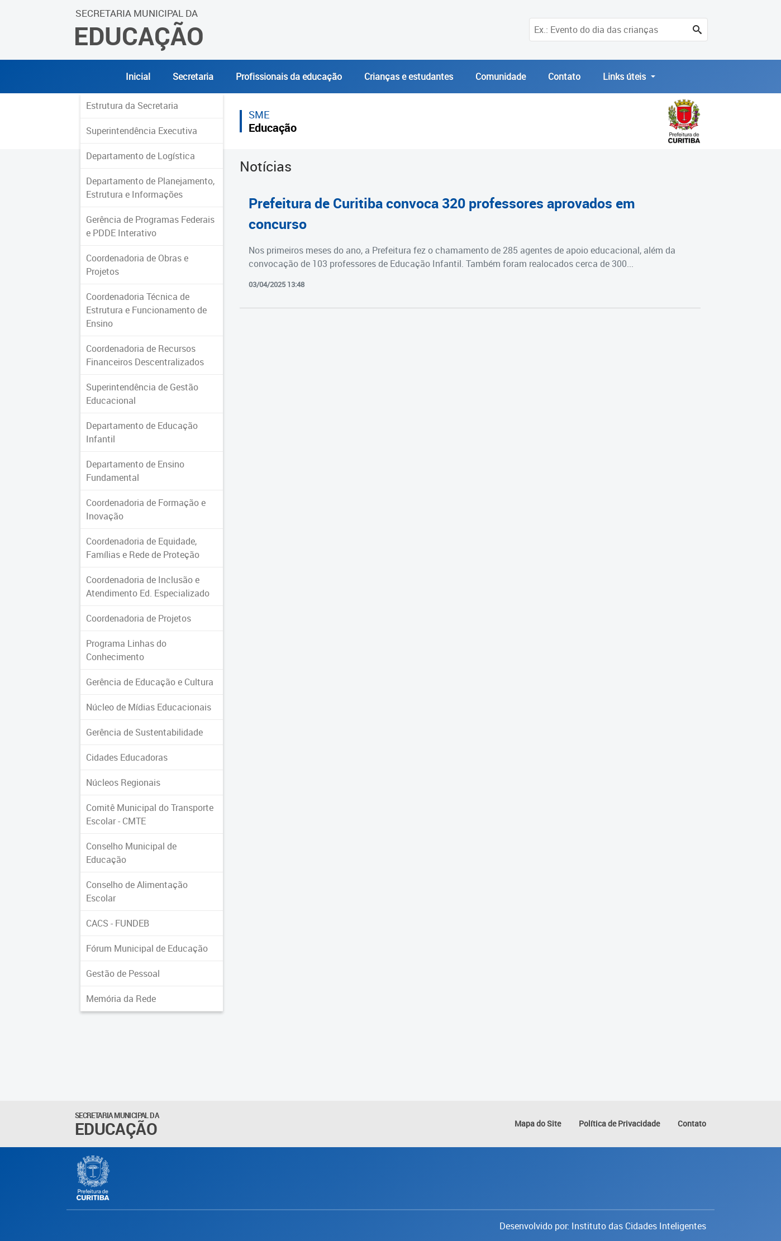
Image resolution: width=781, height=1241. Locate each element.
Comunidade (500, 76)
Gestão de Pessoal (123, 973)
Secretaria (193, 76)
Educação (273, 127)
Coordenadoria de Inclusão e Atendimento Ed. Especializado (147, 586)
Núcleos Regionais (123, 782)
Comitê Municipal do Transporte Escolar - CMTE (149, 814)
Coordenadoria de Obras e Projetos (137, 265)
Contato (564, 76)
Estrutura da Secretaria (132, 105)
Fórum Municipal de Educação (147, 948)
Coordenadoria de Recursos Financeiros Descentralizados (145, 355)
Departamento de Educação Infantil (142, 432)
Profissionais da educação (289, 76)
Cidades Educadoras (127, 757)
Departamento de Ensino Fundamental (135, 471)
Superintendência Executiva (141, 131)
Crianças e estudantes (408, 76)
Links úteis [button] (625, 76)
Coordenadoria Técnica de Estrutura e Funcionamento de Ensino (146, 310)
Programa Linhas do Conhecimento (126, 650)
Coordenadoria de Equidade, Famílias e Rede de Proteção (142, 548)
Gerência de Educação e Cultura (149, 682)
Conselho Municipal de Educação (131, 853)
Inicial (138, 76)
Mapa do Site (538, 1123)
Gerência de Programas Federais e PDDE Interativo (150, 226)
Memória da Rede (121, 998)
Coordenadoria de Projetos (138, 618)
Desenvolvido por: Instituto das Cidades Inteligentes (602, 1226)
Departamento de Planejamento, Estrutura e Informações (150, 188)
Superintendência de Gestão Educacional (142, 394)
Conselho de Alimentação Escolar (137, 891)
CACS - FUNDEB (117, 923)
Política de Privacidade (619, 1123)
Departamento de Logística (140, 156)
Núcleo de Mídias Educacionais (148, 707)
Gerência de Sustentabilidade (144, 732)
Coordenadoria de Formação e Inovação (146, 509)
